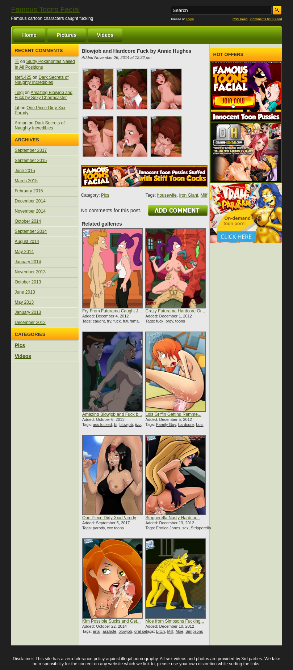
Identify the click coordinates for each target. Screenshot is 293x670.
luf (17, 107)
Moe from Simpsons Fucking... (174, 621)
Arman (21, 122)
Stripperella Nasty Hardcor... (172, 517)
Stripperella (201, 528)
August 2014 (27, 241)
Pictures (66, 35)
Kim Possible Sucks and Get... (111, 621)
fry (109, 321)
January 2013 (28, 312)
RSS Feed (240, 19)
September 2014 (31, 231)
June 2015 (25, 170)
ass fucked (102, 424)
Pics (20, 345)
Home (29, 35)
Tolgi (19, 92)
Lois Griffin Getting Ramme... (173, 414)
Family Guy (166, 424)
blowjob (126, 424)
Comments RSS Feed (266, 19)
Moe (179, 631)
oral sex (141, 631)
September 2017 (31, 150)
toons (180, 321)
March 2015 (26, 180)
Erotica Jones (168, 528)
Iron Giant (188, 195)
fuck (117, 321)
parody (99, 528)
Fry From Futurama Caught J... (112, 310)
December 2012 (30, 322)
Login (190, 19)
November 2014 (30, 211)
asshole (109, 631)
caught (99, 321)
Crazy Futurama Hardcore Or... (175, 310)
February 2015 (29, 190)
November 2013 (30, 271)
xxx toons (115, 528)
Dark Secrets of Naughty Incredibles (42, 80)
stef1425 (23, 77)
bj (115, 424)
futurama (130, 321)
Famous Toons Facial (45, 9)
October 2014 (28, 221)
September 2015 (31, 160)
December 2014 (30, 201)
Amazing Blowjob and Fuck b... (112, 414)
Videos (105, 35)
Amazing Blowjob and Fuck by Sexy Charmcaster (43, 95)
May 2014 (24, 251)
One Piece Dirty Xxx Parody (109, 517)
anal (96, 631)
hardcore (186, 424)
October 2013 (28, 282)
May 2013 (24, 302)
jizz (138, 424)
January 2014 (28, 261)
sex (186, 528)
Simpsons (194, 631)
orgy (169, 321)
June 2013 (25, 292)
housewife (167, 195)
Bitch (160, 631)
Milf (204, 195)
